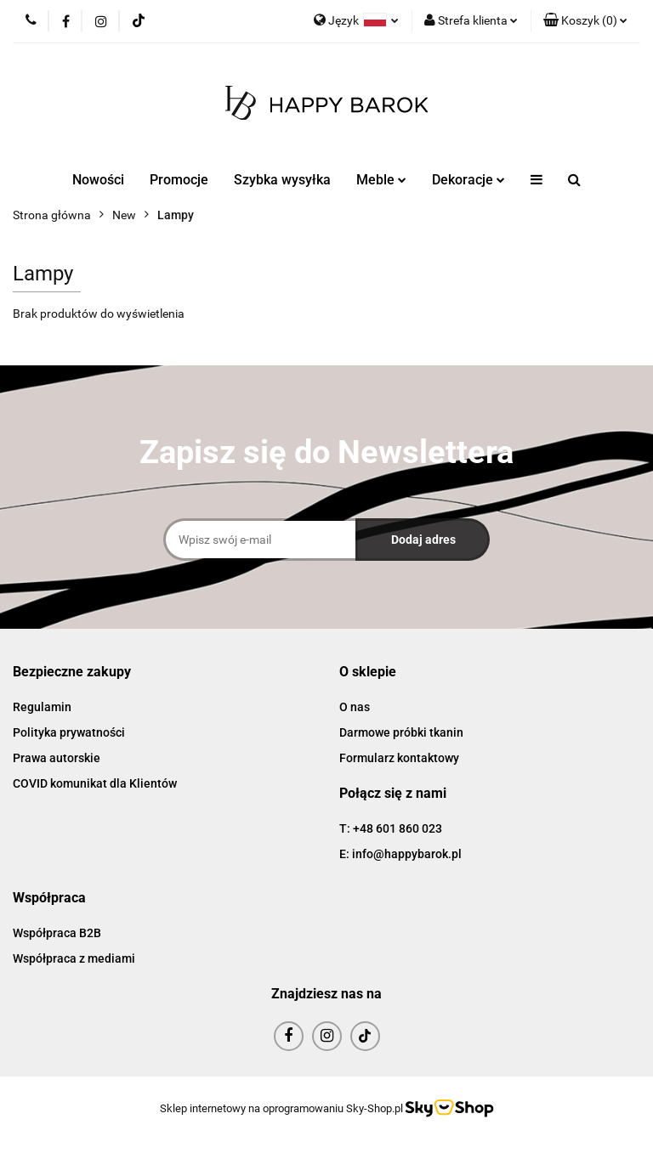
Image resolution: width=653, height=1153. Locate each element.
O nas (354, 707)
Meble (381, 180)
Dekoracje (468, 180)
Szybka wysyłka (282, 180)
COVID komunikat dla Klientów (95, 783)
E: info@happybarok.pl (400, 854)
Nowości (98, 180)
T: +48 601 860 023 (390, 828)
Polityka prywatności (69, 732)
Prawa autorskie (56, 758)
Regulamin (42, 707)
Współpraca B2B (57, 933)
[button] (585, 21)
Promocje (179, 180)
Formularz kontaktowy (399, 758)
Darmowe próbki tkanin (401, 732)
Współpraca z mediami (74, 958)
